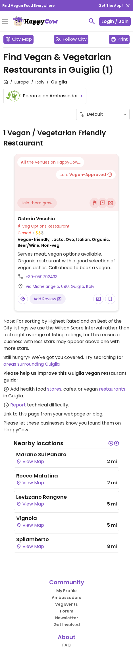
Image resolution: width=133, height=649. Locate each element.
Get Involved (66, 624)
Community (66, 582)
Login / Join (114, 21)
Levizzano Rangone (41, 496)
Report (18, 405)
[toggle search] (92, 21)
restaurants (112, 389)
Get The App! (110, 5)
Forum (66, 611)
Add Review (48, 299)
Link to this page (21, 414)
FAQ (66, 645)
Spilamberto (32, 539)
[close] (128, 6)
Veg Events (66, 604)
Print (119, 39)
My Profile (66, 591)
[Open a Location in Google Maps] (23, 299)
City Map (18, 39)
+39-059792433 (41, 277)
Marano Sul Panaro (41, 454)
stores (54, 389)
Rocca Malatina (37, 475)
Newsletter (66, 618)
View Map (30, 461)
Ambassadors (66, 597)
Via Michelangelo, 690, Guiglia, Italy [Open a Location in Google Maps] (60, 286)
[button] (111, 443)
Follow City (71, 39)
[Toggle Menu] (5, 21)
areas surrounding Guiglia (31, 364)
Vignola (26, 518)
